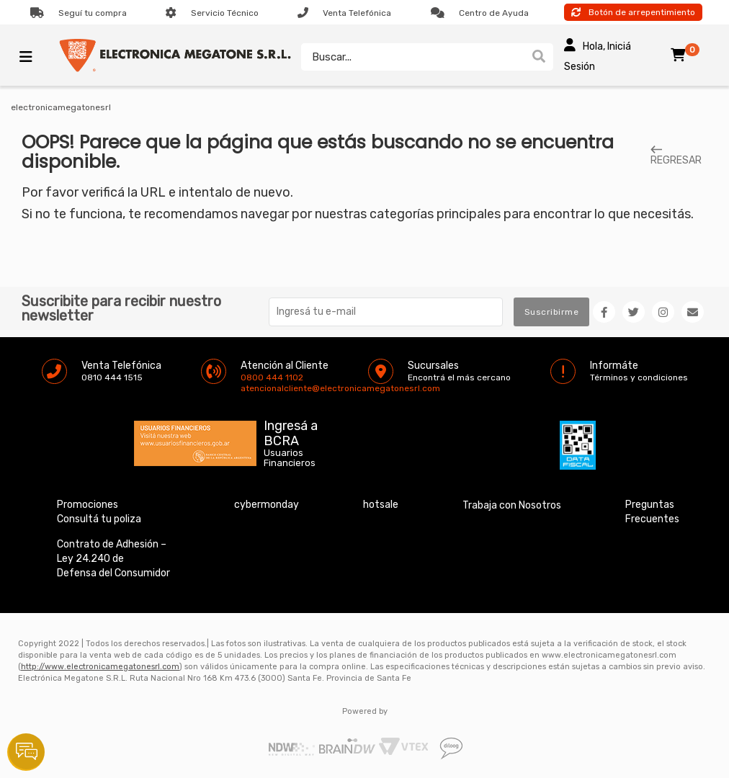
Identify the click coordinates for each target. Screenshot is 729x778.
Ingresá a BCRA (291, 431)
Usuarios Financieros (290, 458)
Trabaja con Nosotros (511, 505)
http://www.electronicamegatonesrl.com (100, 666)
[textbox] (412, 57)
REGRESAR (676, 156)
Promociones (87, 504)
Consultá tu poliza (99, 519)
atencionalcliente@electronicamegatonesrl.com (253, 388)
